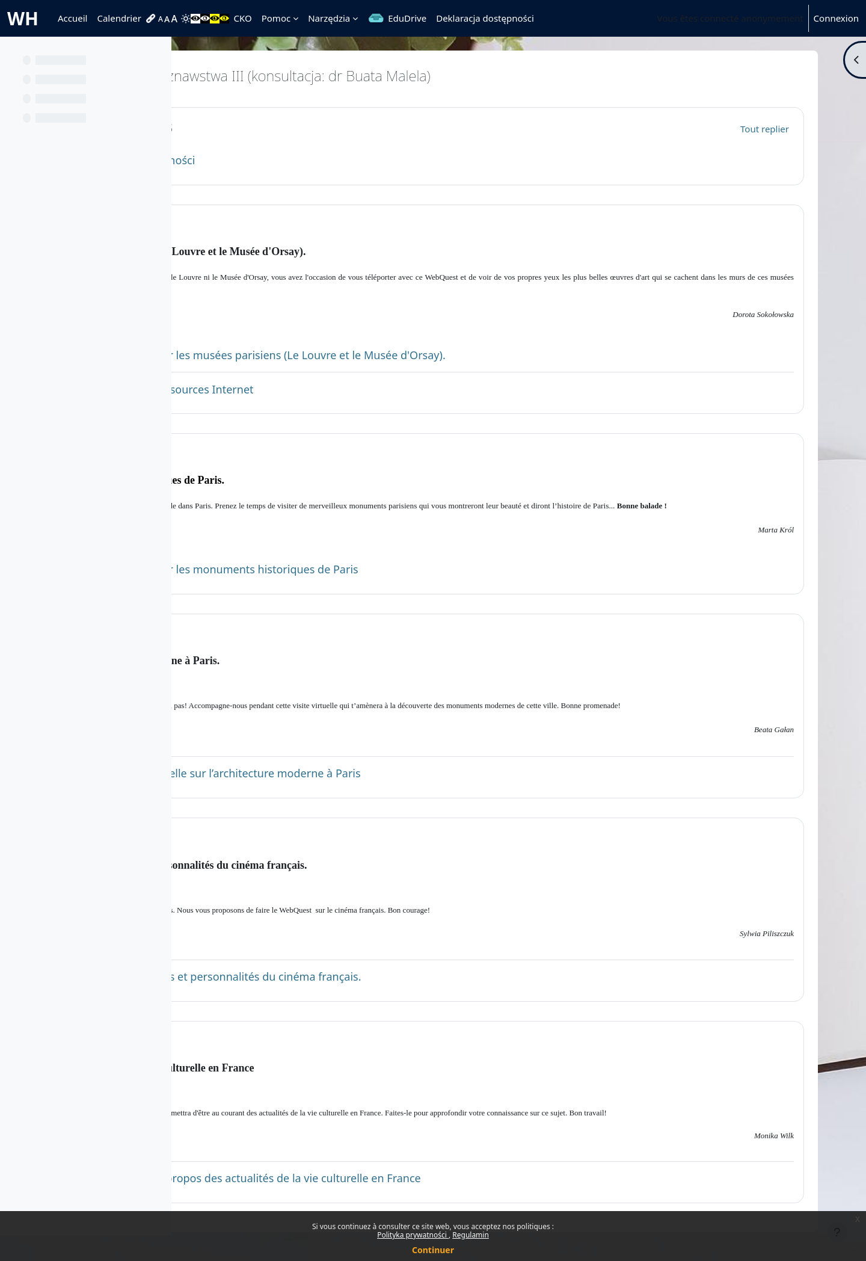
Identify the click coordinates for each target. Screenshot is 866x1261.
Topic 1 (256, 224)
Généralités (270, 126)
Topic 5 (256, 1040)
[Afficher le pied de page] (837, 1232)
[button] (214, 127)
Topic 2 (256, 453)
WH (22, 18)
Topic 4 (256, 837)
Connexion (836, 18)
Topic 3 (256, 633)
